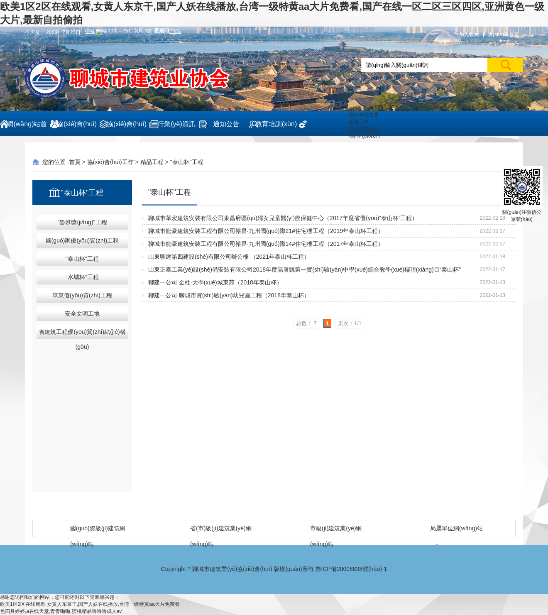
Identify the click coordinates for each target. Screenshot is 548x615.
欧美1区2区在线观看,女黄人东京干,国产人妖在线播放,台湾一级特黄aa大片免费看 (90, 604)
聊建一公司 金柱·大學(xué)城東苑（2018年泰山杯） (215, 282)
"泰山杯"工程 (186, 162)
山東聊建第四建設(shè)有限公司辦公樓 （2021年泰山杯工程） (229, 256)
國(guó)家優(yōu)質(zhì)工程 (82, 240)
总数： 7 (306, 323)
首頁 (75, 162)
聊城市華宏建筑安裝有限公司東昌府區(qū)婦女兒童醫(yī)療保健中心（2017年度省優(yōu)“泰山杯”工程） (283, 218)
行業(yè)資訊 (176, 123)
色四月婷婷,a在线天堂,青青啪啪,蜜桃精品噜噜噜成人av (61, 611)
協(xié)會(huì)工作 (127, 128)
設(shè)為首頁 (503, 34)
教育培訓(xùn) (276, 123)
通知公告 (226, 123)
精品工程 (152, 162)
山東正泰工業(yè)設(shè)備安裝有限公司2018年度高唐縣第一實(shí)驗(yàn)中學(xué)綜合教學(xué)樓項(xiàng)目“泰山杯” (304, 269)
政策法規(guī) (364, 129)
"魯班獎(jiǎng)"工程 (82, 222)
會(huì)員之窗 (364, 115)
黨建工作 (359, 122)
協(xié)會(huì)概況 (77, 128)
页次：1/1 (350, 323)
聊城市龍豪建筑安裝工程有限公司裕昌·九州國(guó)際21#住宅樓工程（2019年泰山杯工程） (266, 231)
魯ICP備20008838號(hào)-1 (351, 569)
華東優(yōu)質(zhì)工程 (82, 295)
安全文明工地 (82, 313)
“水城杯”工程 (82, 277)
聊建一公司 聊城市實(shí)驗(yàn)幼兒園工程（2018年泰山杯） (229, 295)
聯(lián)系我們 (364, 136)
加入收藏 (469, 34)
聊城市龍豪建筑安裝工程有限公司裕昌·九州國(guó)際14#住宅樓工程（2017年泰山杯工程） (266, 243)
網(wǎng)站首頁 (27, 128)
